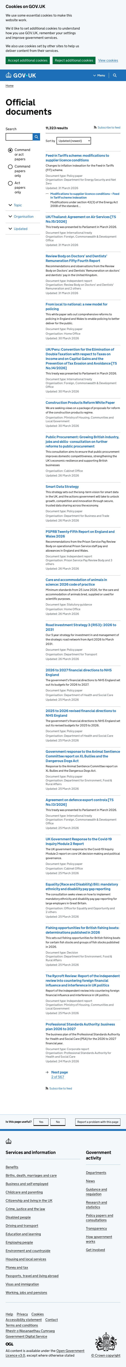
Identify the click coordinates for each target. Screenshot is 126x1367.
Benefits (12, 1167)
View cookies (108, 60)
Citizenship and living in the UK (29, 1200)
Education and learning (23, 1234)
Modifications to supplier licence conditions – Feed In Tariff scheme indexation (84, 195)
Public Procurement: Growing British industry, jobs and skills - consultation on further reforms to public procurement (82, 441)
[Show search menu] (114, 75)
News (90, 1181)
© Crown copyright (105, 1355)
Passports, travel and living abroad (32, 1276)
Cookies (37, 1314)
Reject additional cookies (74, 60)
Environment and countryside (28, 1251)
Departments (96, 1172)
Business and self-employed (27, 1184)
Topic (18, 205)
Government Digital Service (26, 1336)
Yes (44, 1122)
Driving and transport (22, 1225)
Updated (21, 229)
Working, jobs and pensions (26, 1292)
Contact (51, 1320)
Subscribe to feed (107, 127)
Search (17, 128)
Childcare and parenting (24, 1192)
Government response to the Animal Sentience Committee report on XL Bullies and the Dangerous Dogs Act (83, 756)
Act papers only (20, 187)
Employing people (19, 1242)
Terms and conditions (22, 1325)
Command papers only (22, 171)
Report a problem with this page (97, 1122)
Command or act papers (22, 154)
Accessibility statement (24, 1320)
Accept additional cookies (28, 60)
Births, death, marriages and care (31, 1175)
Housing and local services (26, 1259)
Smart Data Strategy (62, 486)
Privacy (22, 1314)
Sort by (50, 141)
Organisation (24, 216)
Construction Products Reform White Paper (80, 402)
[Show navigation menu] (99, 75)
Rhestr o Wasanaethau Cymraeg (30, 1331)
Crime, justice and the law (25, 1209)
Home (9, 85)
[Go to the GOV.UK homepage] (21, 75)
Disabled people (18, 1217)
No (61, 1122)
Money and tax (17, 1267)
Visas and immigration (22, 1284)
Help (9, 1314)
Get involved (95, 1250)
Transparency (96, 1228)
